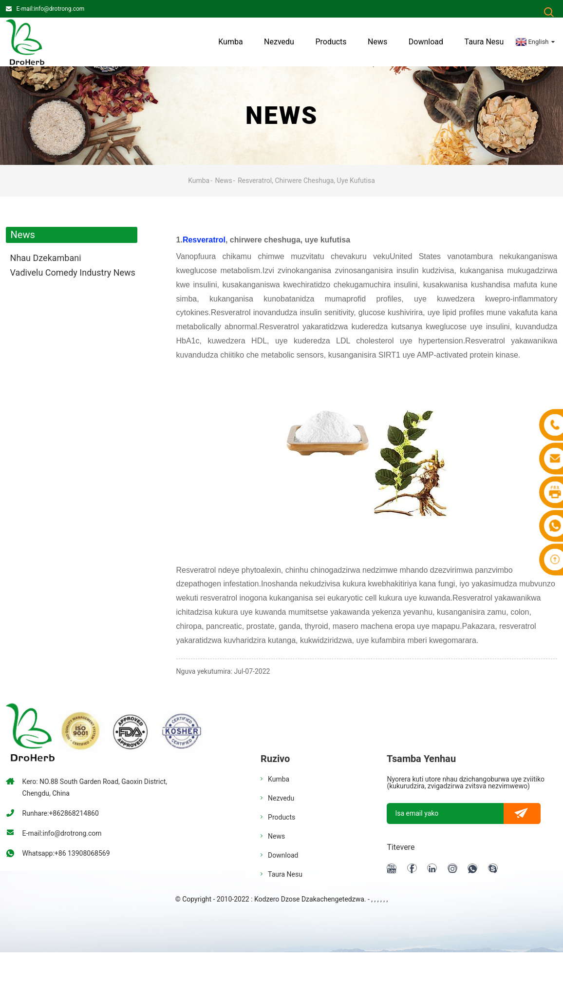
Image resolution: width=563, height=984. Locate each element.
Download (426, 41)
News (377, 41)
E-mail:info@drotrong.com (51, 8)
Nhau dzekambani (45, 258)
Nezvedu (279, 41)
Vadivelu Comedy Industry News (72, 272)
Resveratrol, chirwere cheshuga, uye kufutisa (306, 180)
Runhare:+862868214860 (60, 813)
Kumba (230, 41)
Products (330, 41)
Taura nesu (484, 41)
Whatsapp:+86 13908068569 (66, 853)
